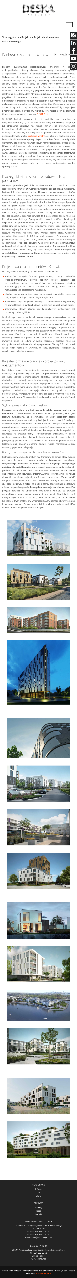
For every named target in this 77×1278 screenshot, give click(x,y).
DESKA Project (43, 114)
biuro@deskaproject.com (42, 1237)
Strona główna (10, 37)
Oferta (38, 1195)
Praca (38, 1210)
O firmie (38, 1192)
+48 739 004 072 (42, 1231)
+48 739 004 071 (42, 1234)
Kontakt (38, 1214)
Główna (38, 1189)
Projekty (38, 1207)
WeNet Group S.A (43, 1273)
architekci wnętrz (36, 136)
